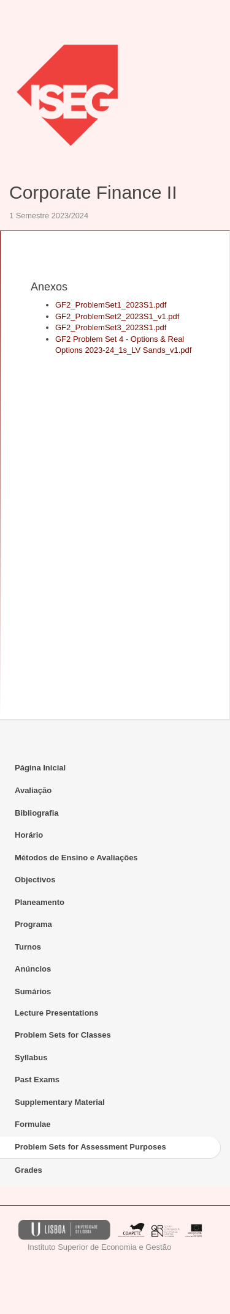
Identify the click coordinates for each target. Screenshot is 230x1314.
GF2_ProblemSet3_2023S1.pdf (110, 327)
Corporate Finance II (93, 192)
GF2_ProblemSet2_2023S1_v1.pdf (117, 316)
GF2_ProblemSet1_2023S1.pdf (110, 304)
